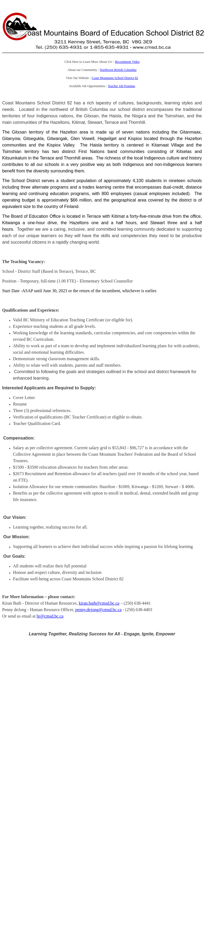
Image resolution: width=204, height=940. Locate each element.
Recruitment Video (127, 62)
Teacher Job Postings (121, 86)
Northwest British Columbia (118, 70)
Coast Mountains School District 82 (115, 78)
